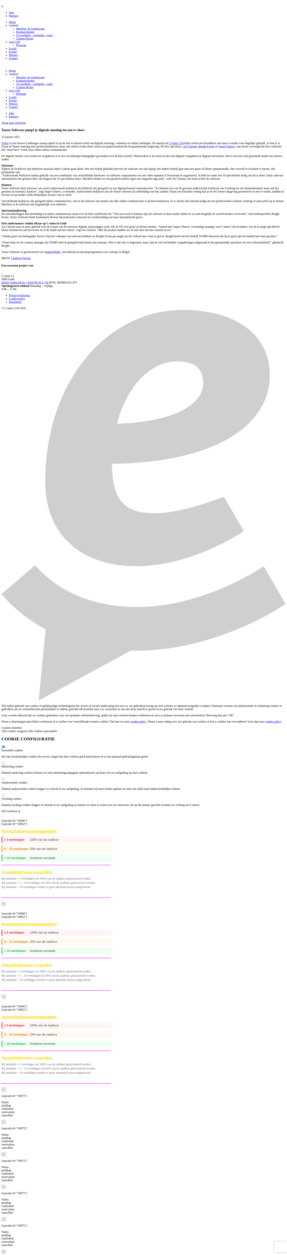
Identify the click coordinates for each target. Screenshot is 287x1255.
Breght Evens (206, 146)
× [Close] (3, 903)
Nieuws (13, 55)
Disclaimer (15, 301)
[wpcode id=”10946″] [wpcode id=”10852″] (143, 859)
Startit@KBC (53, 251)
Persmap (21, 45)
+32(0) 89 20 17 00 (37, 282)
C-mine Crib (176, 143)
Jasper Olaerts (226, 146)
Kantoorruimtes (25, 32)
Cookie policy (17, 298)
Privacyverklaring (19, 295)
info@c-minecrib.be (13, 282)
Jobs (11, 12)
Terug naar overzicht (13, 122)
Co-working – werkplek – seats (34, 35)
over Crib (14, 41)
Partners (13, 15)
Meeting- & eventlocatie (30, 28)
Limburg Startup (21, 258)
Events (13, 51)
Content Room (24, 38)
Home (12, 22)
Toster (5, 143)
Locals (13, 48)
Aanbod (13, 25)
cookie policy (138, 721)
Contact (13, 58)
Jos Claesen (190, 146)
